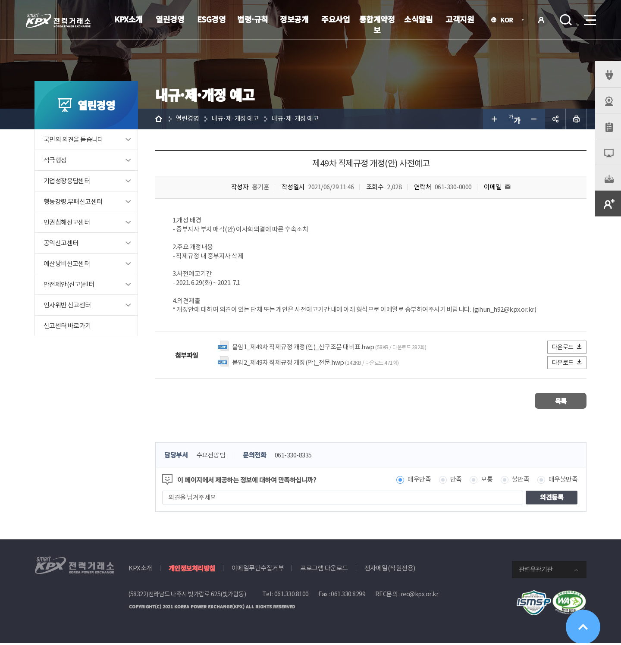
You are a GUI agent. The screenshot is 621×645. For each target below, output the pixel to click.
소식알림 (418, 19)
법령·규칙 (252, 19)
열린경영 (170, 19)
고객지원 (459, 19)
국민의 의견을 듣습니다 (74, 139)
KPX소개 (128, 19)
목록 (561, 402)
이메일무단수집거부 (258, 569)
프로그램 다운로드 (324, 569)
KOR (509, 20)
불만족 (521, 481)
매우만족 (419, 481)
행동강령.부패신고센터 (73, 201)
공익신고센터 (61, 243)
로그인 (541, 20)
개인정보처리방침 (192, 569)
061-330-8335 (293, 457)
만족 (456, 481)
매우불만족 (563, 481)
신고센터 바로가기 (67, 326)
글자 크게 (493, 119)
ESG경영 (211, 19)
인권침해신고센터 (67, 222)
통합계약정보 (377, 24)
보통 (486, 481)
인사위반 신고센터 (67, 305)
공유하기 (555, 119)
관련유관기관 (535, 571)
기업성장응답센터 (67, 181)
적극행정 (55, 160)
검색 (566, 20)
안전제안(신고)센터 (69, 284)
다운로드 (567, 348)
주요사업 (335, 19)
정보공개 (294, 19)
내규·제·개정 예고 (235, 119)
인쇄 (576, 119)
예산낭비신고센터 (67, 264)
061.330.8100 (291, 595)
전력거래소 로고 (58, 20)
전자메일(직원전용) (389, 569)
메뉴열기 (589, 17)
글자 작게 (534, 119)
